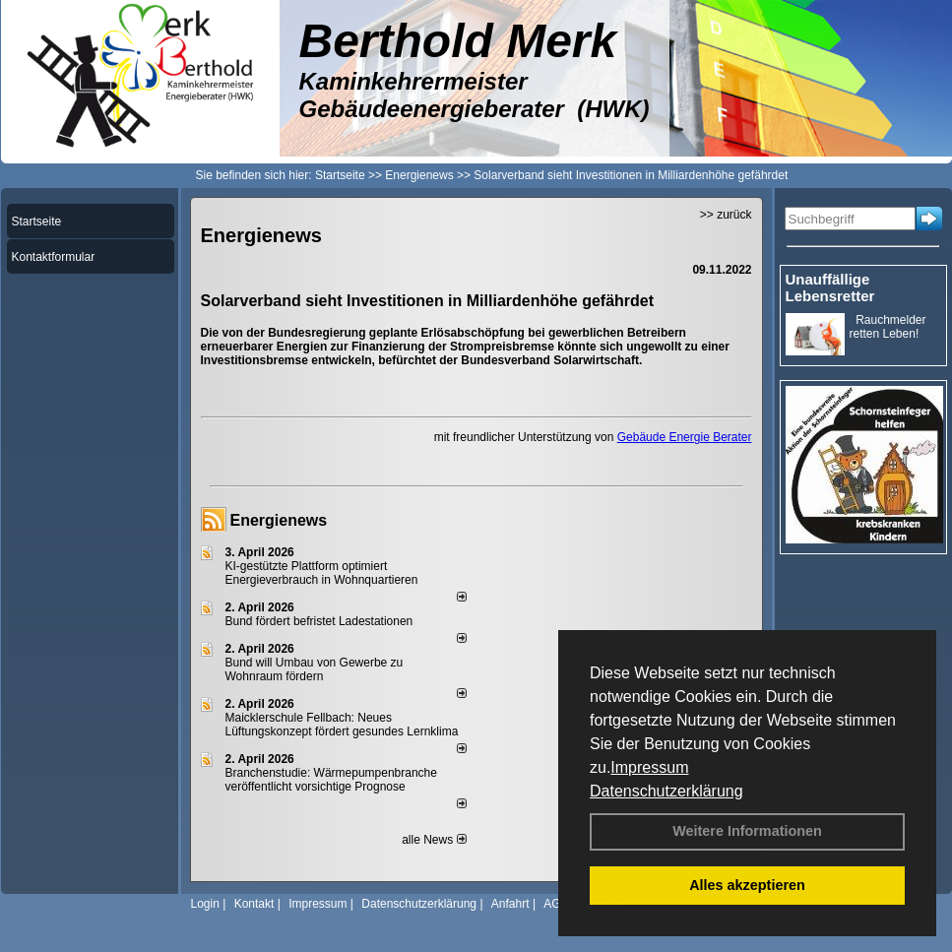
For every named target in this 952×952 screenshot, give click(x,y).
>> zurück (726, 215)
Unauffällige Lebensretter (830, 287)
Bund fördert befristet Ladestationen (319, 621)
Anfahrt (510, 904)
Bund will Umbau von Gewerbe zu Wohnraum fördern (314, 669)
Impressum (649, 767)
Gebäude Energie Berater (684, 437)
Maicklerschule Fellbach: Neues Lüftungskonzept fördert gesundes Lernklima (342, 724)
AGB (555, 904)
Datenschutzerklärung (666, 791)
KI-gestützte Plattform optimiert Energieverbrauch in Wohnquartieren (321, 573)
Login (205, 904)
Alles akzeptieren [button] (747, 885)
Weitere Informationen (747, 831)
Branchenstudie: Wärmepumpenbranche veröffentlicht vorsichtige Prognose (331, 779)
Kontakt (254, 904)
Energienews (279, 520)
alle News (434, 840)
